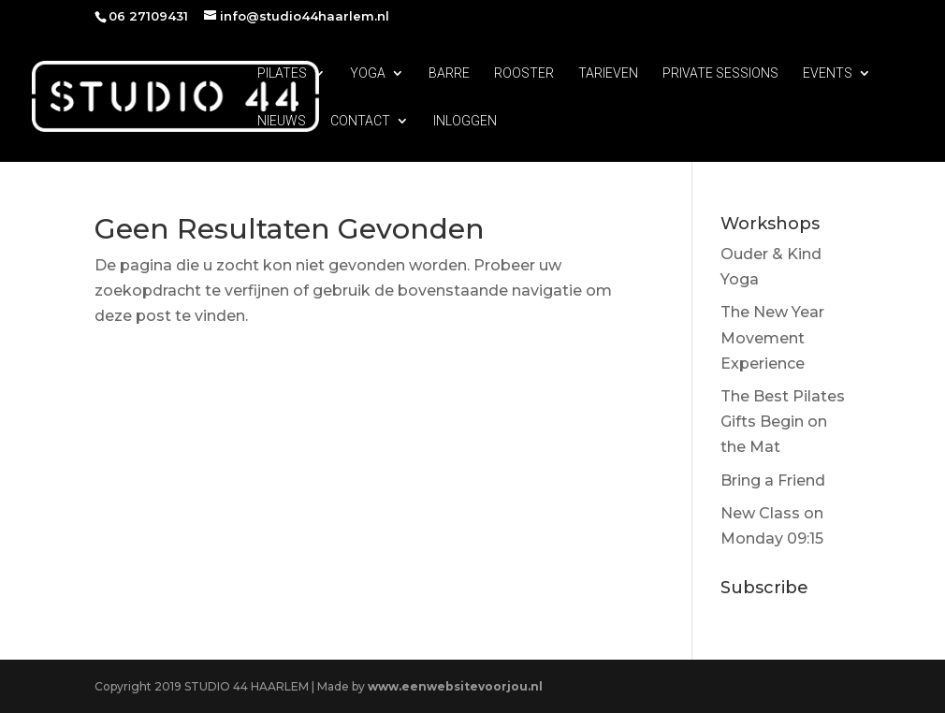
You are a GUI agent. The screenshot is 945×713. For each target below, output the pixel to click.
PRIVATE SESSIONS (720, 73)
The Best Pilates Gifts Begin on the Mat (782, 421)
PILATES (282, 73)
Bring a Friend (772, 480)
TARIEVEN (608, 73)
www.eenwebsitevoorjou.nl (455, 686)
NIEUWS (281, 121)
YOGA (367, 73)
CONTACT (360, 121)
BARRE (449, 73)
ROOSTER (524, 73)
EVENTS (827, 73)
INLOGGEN (465, 121)
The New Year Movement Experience (772, 337)
